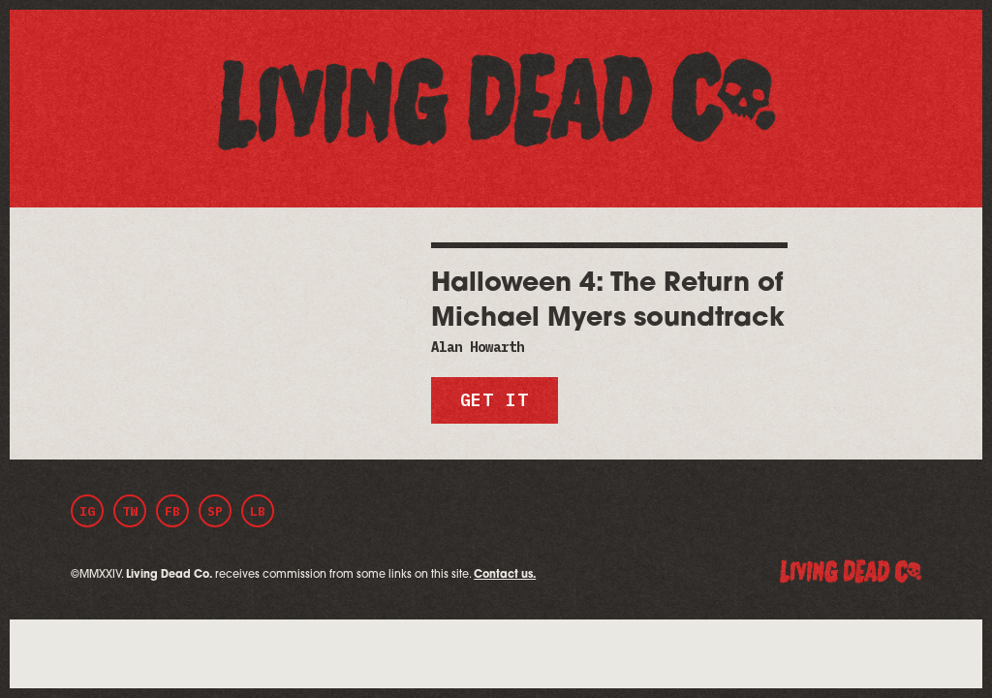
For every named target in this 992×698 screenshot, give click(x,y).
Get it (494, 400)
